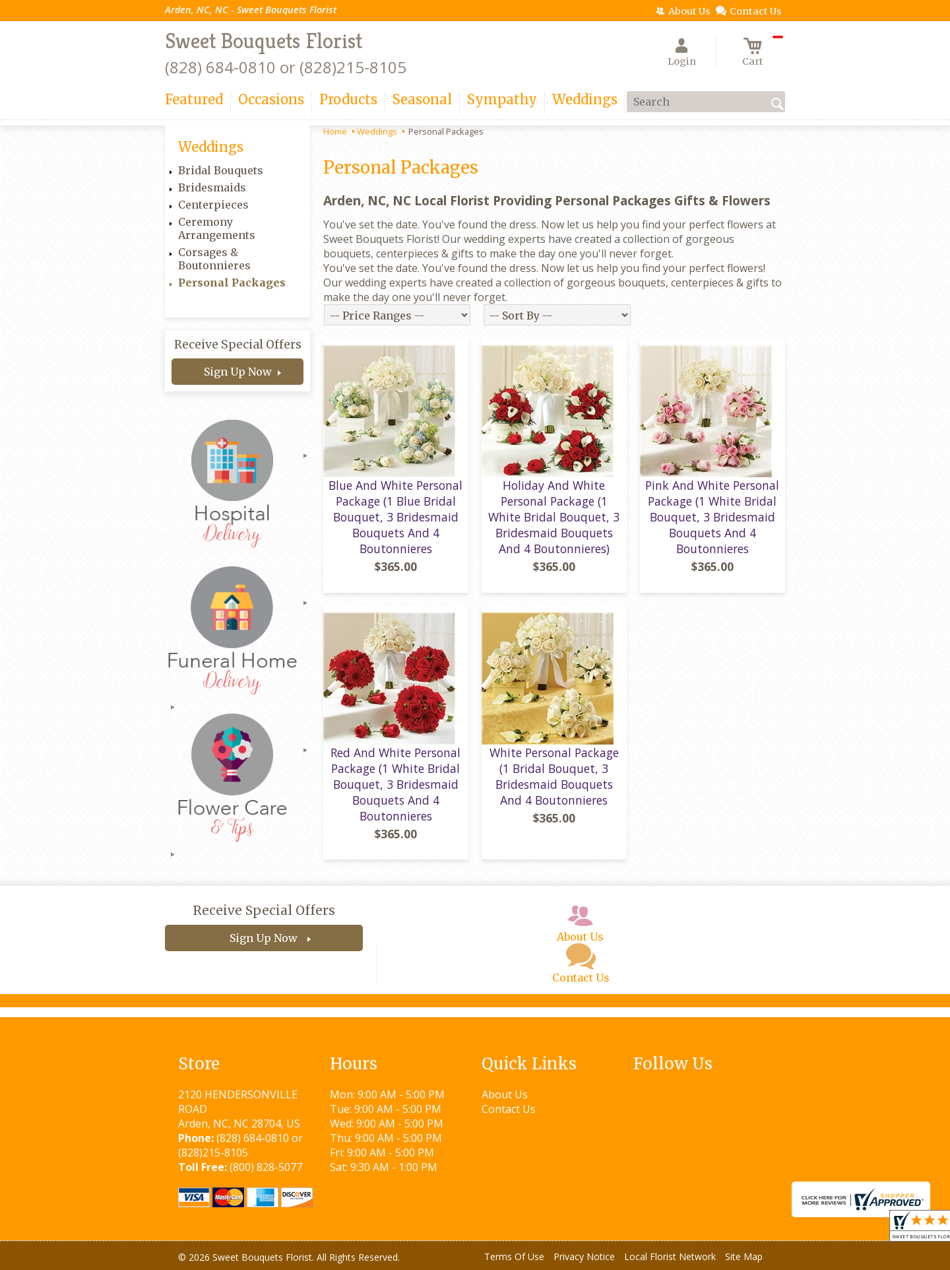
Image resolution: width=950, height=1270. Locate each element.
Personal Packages (232, 282)
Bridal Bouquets (220, 170)
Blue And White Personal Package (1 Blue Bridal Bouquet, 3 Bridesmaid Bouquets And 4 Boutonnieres (395, 516)
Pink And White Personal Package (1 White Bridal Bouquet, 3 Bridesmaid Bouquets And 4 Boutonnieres (712, 516)
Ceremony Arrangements (216, 228)
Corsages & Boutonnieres (214, 259)
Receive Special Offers (237, 344)
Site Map (744, 1256)
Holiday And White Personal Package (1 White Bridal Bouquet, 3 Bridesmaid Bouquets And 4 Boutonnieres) (553, 516)
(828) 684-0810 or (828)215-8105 (285, 67)
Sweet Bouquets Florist (263, 41)
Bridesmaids (212, 187)
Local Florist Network (670, 1256)
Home (335, 131)
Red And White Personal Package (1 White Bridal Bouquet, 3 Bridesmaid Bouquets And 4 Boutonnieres (395, 784)
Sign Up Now (238, 371)
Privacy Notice (584, 1256)
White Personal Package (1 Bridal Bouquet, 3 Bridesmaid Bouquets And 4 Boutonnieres (554, 776)
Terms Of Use (514, 1256)
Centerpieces (213, 204)
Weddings (377, 131)
